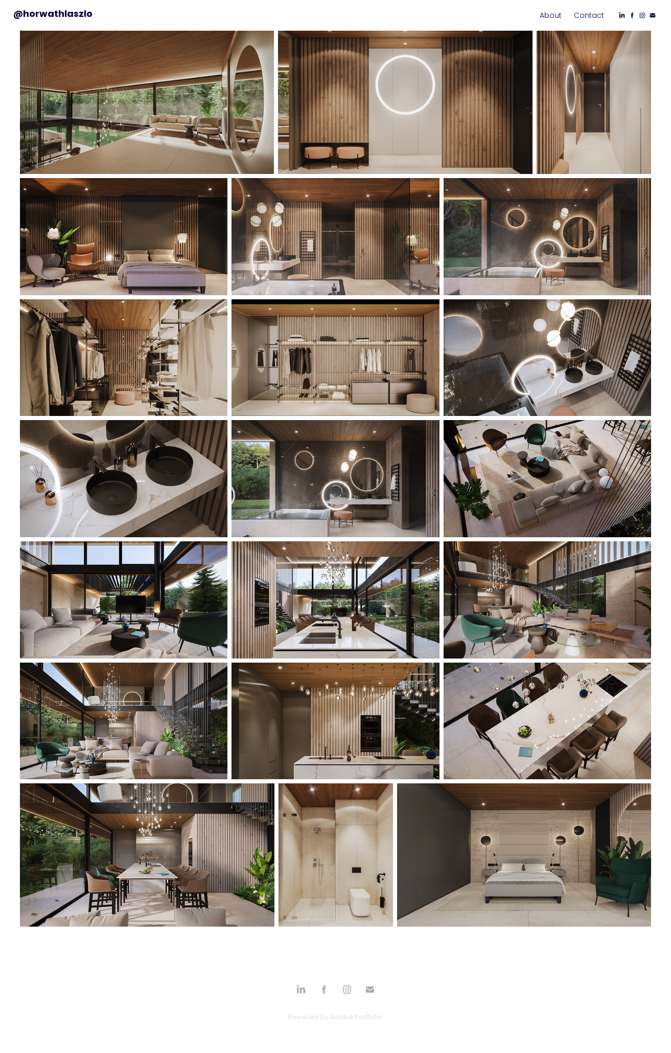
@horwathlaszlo (52, 15)
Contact (589, 16)
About (551, 16)
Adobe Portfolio (356, 1017)
